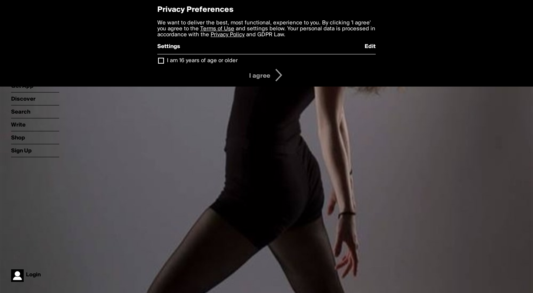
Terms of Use (217, 29)
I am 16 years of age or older (202, 61)
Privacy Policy (228, 35)
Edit (370, 47)
